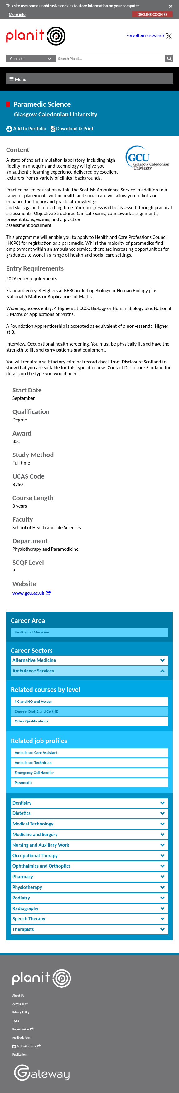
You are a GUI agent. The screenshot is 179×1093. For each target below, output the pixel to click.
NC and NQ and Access (33, 701)
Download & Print (72, 131)
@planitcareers (26, 1046)
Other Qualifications (31, 721)
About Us (18, 995)
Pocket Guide (22, 1029)
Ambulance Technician (33, 762)
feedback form (21, 1038)
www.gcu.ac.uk (31, 593)
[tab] (89, 660)
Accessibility (20, 1004)
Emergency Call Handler (34, 772)
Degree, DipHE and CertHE (36, 711)
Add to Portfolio (26, 131)
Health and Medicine (32, 632)
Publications (19, 1054)
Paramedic (23, 782)
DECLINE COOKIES (152, 14)
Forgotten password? (146, 35)
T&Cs (15, 1021)
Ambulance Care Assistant (36, 752)
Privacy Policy (20, 1012)
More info (17, 14)
